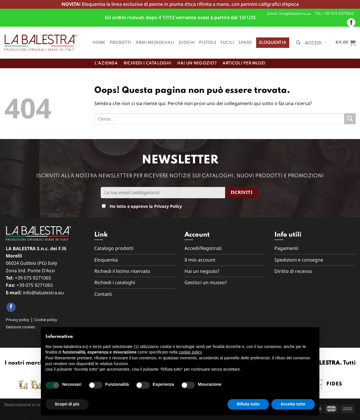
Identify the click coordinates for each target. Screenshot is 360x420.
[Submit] (350, 119)
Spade (245, 43)
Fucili (227, 43)
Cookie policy (45, 319)
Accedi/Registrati (203, 248)
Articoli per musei (244, 63)
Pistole (207, 43)
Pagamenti (286, 248)
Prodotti (120, 43)
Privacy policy (17, 319)
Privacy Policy (168, 206)
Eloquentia (273, 43)
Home (99, 43)
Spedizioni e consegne (298, 260)
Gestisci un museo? (205, 282)
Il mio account (200, 260)
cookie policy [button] (190, 352)
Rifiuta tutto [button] (248, 404)
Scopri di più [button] (67, 404)
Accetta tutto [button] (293, 404)
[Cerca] (298, 42)
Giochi (187, 43)
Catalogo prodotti (113, 248)
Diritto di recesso (293, 271)
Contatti (103, 294)
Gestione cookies (20, 326)
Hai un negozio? (197, 63)
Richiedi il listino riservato (122, 271)
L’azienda (106, 63)
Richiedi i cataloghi (147, 63)
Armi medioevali (155, 43)
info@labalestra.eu (43, 292)
